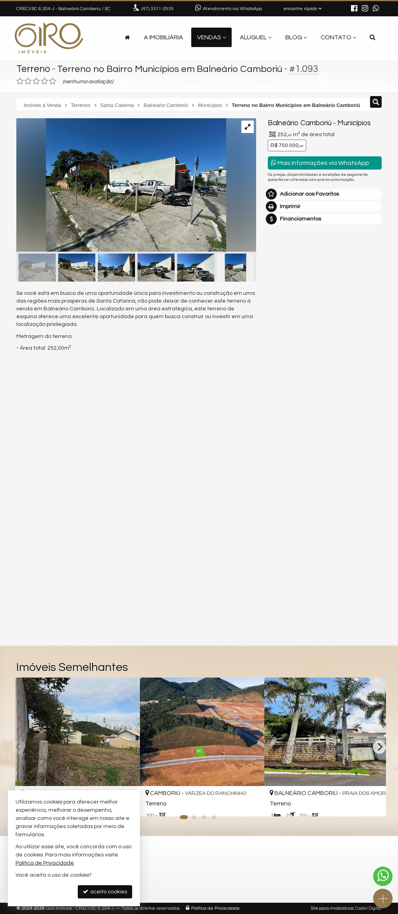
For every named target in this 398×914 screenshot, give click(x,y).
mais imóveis (325, 380)
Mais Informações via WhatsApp (320, 162)
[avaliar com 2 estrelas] (28, 81)
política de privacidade (296, 572)
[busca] (372, 37)
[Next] (379, 747)
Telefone (283, 532)
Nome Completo (292, 479)
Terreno (33, 69)
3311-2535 (157, 8)
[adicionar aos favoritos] (250, 802)
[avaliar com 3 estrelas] (36, 81)
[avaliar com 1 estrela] (20, 81)
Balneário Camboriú (299, 123)
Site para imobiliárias (332, 908)
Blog (296, 37)
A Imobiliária (163, 37)
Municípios (353, 123)
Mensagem (286, 436)
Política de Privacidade (215, 908)
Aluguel (255, 37)
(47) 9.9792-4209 (324, 368)
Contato (338, 37)
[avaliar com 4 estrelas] (44, 81)
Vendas (211, 37)
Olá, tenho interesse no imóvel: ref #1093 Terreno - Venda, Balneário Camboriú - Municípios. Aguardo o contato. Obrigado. (325, 454)
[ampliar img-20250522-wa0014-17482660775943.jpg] (121, 186)
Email (279, 505)
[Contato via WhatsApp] (383, 876)
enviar (361, 560)
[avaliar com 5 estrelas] (52, 81)
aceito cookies (105, 892)
